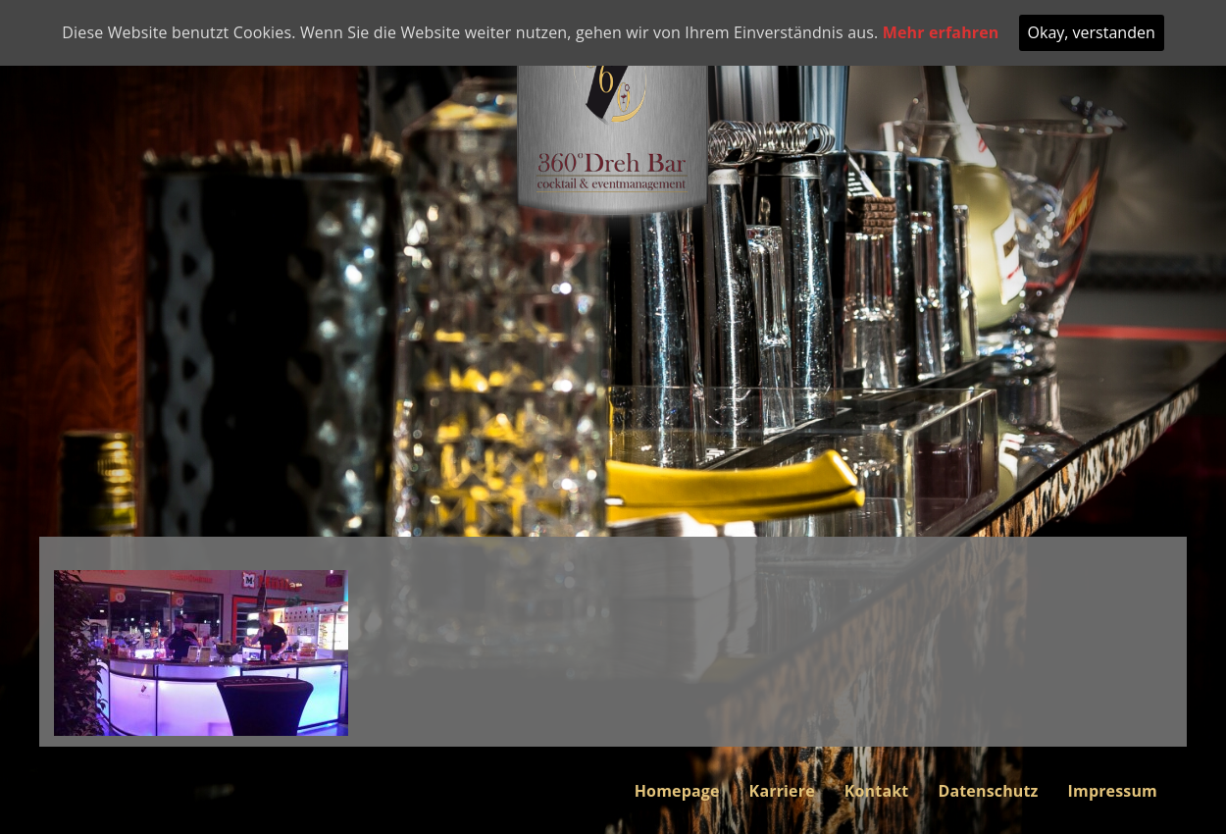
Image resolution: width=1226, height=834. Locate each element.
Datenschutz (988, 791)
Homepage (677, 791)
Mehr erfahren (941, 32)
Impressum (1112, 791)
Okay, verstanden (1091, 32)
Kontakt (876, 791)
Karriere (782, 791)
